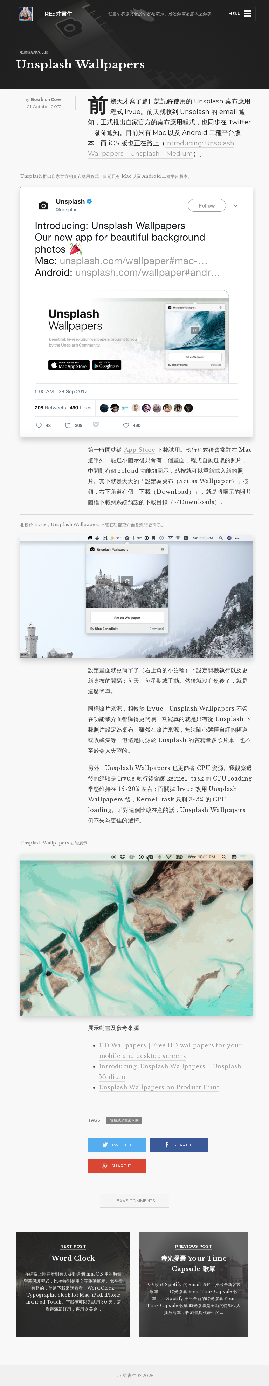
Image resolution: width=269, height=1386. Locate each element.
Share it (183, 1144)
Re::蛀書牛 (59, 13)
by (42, 99)
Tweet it (121, 1144)
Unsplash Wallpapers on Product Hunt (159, 1087)
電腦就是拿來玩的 (34, 52)
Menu (234, 14)
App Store (140, 449)
